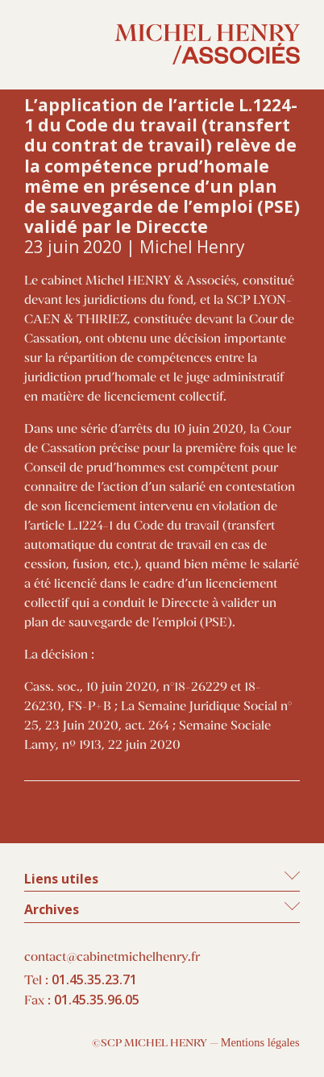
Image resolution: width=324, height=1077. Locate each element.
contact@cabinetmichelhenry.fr (112, 956)
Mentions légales (260, 1042)
